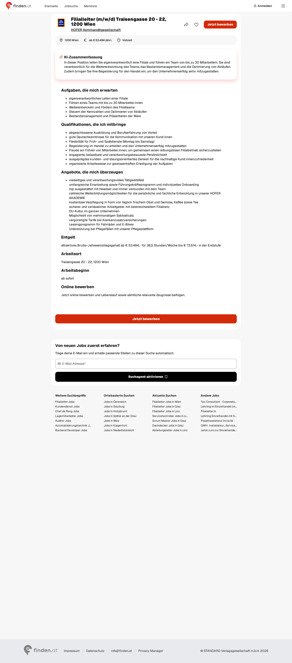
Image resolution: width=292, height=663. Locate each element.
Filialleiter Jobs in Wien (166, 401)
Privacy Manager (150, 651)
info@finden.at (121, 651)
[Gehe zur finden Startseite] (18, 6)
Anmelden (263, 6)
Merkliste (90, 6)
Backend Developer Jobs (71, 430)
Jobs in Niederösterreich (119, 430)
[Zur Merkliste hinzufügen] (196, 24)
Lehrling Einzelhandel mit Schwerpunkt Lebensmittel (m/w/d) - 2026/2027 (219, 416)
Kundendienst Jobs (67, 406)
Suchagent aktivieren (148, 377)
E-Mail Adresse (74, 363)
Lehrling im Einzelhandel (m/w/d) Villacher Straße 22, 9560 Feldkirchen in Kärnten (219, 406)
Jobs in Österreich (115, 401)
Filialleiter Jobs (64, 401)
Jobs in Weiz (111, 420)
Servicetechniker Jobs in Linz (170, 416)
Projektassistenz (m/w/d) (217, 420)
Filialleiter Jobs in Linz (166, 411)
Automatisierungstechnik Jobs (73, 425)
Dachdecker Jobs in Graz (168, 425)
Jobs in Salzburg (114, 406)
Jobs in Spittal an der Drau (120, 416)
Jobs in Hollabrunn (115, 411)
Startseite (51, 6)
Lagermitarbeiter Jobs (69, 416)
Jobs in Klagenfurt (115, 425)
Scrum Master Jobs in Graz (169, 420)
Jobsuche (71, 6)
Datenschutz (95, 651)
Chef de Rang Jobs (67, 411)
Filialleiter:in (208, 411)
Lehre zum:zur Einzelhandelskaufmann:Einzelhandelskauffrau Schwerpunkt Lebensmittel (219, 430)
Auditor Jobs (63, 420)
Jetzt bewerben (220, 24)
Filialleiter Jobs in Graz (166, 406)
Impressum (72, 651)
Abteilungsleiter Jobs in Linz (170, 430)
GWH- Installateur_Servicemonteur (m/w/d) (219, 425)
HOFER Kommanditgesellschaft (96, 30)
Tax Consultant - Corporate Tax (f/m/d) (219, 401)
